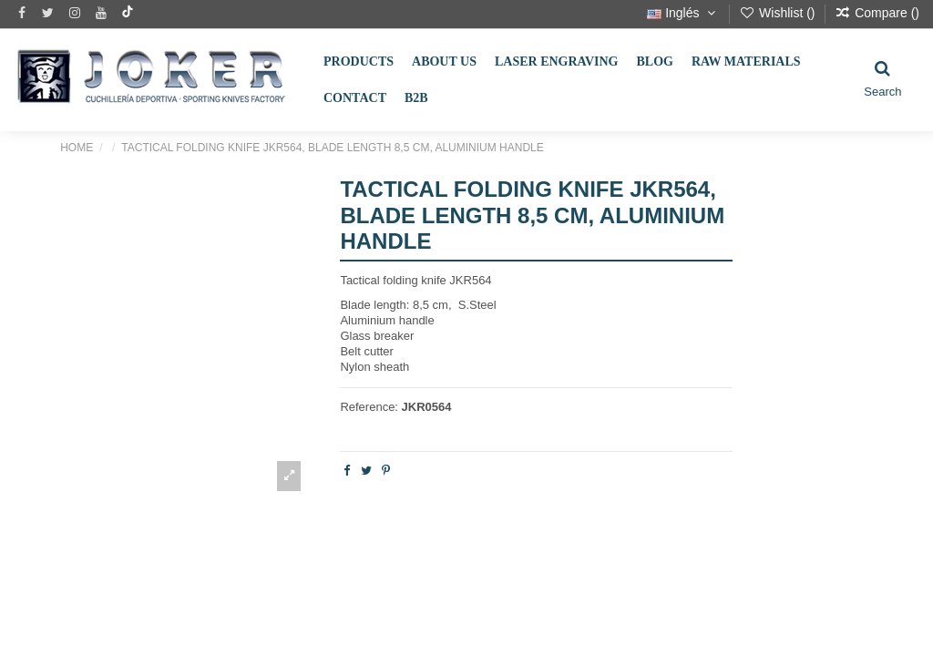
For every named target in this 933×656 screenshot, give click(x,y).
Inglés (683, 12)
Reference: (369, 407)
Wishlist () (778, 12)
